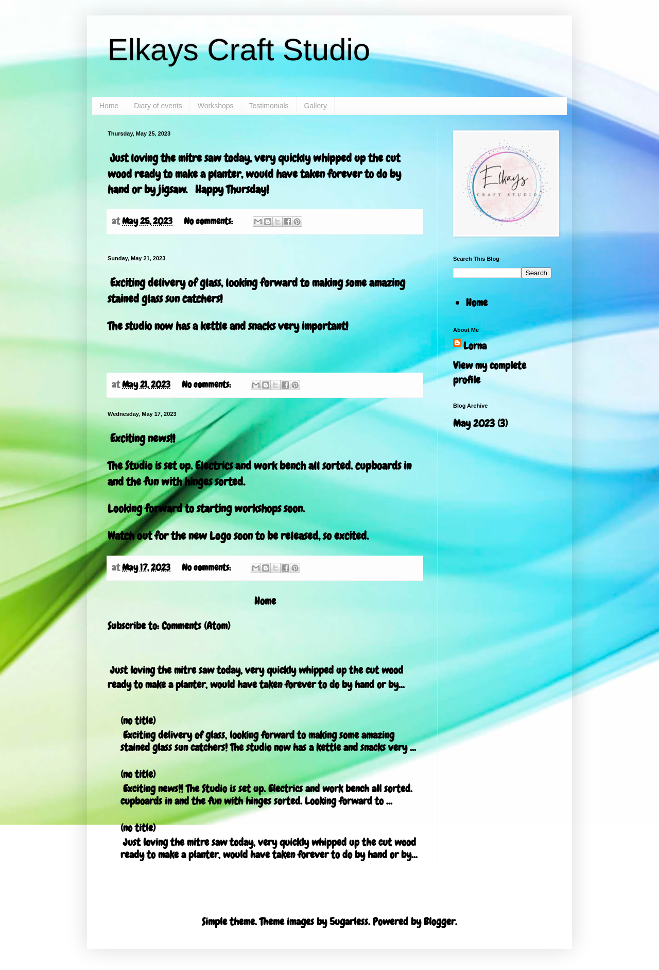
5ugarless (349, 921)
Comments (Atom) (196, 625)
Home (108, 106)
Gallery (315, 106)
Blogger (439, 921)
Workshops (216, 106)
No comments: (209, 221)
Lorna (475, 346)
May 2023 (474, 423)
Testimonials (269, 106)
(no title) (137, 720)
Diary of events (158, 106)
